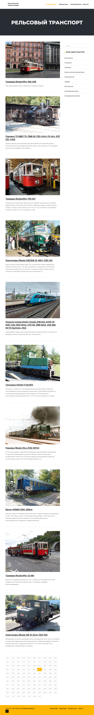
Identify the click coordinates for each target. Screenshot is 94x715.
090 (55, 689)
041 (8, 673)
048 (45, 673)
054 (23, 677)
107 (39, 696)
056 (34, 677)
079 (50, 685)
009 (50, 658)
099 (50, 692)
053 (18, 677)
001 (8, 658)
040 (55, 669)
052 (13, 677)
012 (13, 662)
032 (13, 669)
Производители (75, 4)
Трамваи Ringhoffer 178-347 (20, 199)
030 (55, 665)
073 (18, 685)
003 (18, 658)
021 (8, 665)
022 (13, 665)
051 (8, 677)
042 (13, 673)
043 (18, 673)
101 (8, 696)
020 (55, 662)
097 (39, 692)
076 (34, 685)
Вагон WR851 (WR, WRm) (18, 509)
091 (8, 692)
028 (45, 665)
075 (29, 685)
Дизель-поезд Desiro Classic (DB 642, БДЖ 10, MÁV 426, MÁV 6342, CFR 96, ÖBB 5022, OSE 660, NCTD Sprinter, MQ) (30, 325)
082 (13, 689)
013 (18, 662)
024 (23, 665)
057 (39, 677)
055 (29, 677)
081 (8, 689)
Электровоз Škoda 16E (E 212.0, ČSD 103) (26, 635)
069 (50, 681)
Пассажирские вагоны (71, 91)
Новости (86, 4)
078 (45, 685)
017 (39, 662)
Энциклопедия (51, 4)
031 (8, 669)
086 (34, 689)
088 (45, 689)
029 (50, 665)
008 (45, 658)
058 (45, 677)
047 (39, 673)
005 (29, 658)
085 (29, 689)
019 (50, 662)
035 (29, 669)
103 (18, 696)
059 (50, 677)
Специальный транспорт (72, 96)
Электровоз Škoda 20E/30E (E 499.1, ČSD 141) (28, 260)
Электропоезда (69, 77)
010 (55, 658)
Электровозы (68, 58)
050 (55, 673)
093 (18, 692)
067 (39, 681)
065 (29, 681)
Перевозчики (64, 4)
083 (18, 689)
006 (34, 658)
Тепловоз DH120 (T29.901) (19, 385)
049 (50, 673)
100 (55, 692)
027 (39, 665)
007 (39, 658)
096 (34, 692)
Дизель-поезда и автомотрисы (74, 72)
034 (23, 669)
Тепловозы (67, 62)
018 (45, 662)
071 (8, 685)
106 (34, 696)
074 (23, 685)
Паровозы (67, 67)
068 (45, 681)
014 (23, 662)
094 (23, 692)
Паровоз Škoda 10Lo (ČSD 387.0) (22, 448)
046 (34, 673)
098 (45, 692)
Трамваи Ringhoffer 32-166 (19, 575)
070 (55, 681)
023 (18, 665)
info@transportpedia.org (28, 708)
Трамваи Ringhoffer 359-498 (20, 81)
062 (13, 681)
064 (23, 681)
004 (24, 658)
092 (13, 692)
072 (13, 685)
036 (34, 669)
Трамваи (67, 81)
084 (23, 689)
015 (29, 662)
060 (55, 677)
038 (45, 669)
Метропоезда (68, 86)
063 (18, 681)
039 (50, 669)
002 (13, 658)
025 (29, 665)
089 (50, 689)
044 (23, 673)
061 (8, 681)
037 (39, 669)
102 (13, 696)
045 (29, 673)
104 (23, 696)
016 (34, 662)
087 (39, 689)
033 (18, 669)
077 (39, 685)
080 (55, 685)
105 (29, 696)
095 (29, 692)
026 (34, 665)
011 (8, 662)
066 (34, 681)
